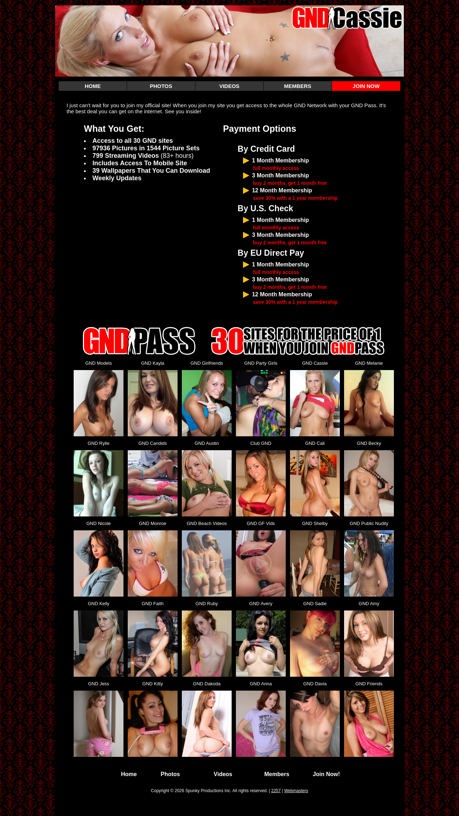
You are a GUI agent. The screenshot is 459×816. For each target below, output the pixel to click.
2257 (276, 790)
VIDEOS (229, 86)
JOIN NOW (366, 86)
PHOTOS (161, 86)
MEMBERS (297, 86)
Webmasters (296, 790)
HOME (93, 86)
